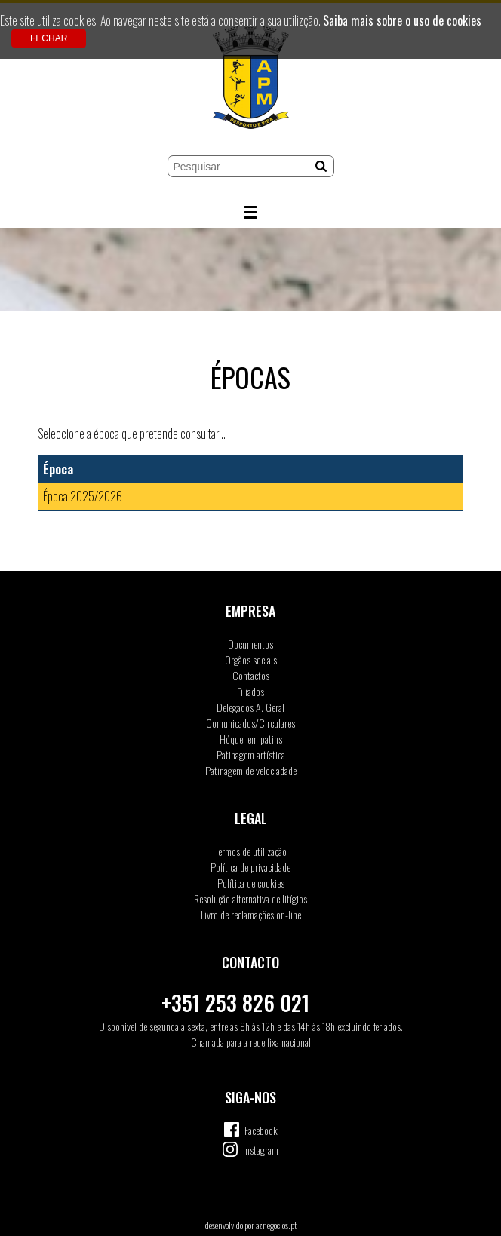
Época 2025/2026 (82, 496)
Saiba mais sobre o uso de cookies (402, 20)
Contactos (250, 675)
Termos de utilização (251, 851)
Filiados (250, 691)
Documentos (250, 644)
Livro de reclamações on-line (251, 914)
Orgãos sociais (251, 659)
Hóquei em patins (251, 739)
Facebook (261, 1130)
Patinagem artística (251, 754)
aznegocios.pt (276, 1225)
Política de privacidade (250, 867)
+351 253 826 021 (235, 1002)
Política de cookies (250, 883)
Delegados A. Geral (250, 707)
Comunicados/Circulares (250, 723)
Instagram (260, 1150)
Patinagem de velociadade (251, 770)
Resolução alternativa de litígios (250, 898)
